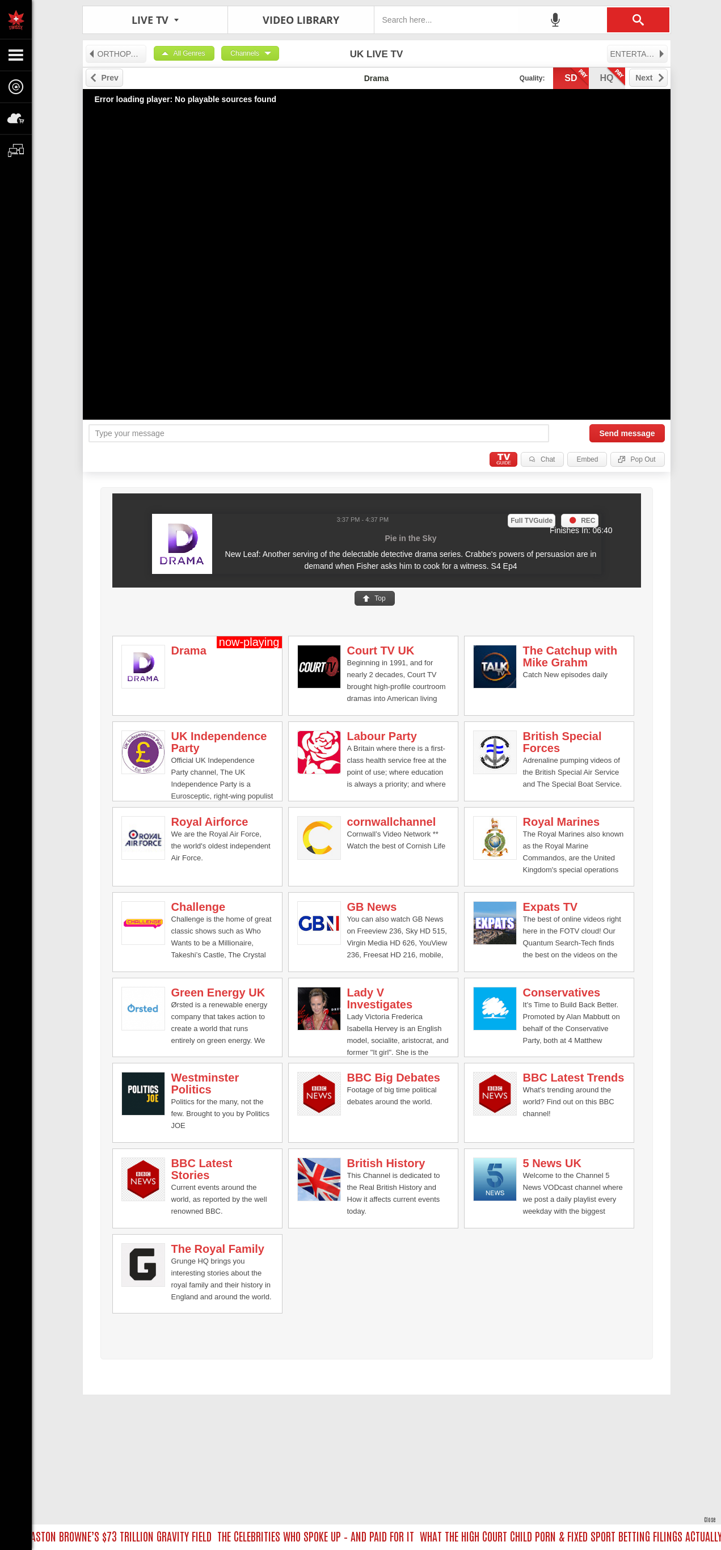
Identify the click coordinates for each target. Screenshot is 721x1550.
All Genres (189, 53)
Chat (548, 459)
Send (627, 433)
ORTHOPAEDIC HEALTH (117, 53)
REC (588, 521)
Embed (587, 459)
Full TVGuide (532, 521)
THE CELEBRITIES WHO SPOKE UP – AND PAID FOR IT (319, 1535)
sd (576, 77)
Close (709, 1519)
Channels (244, 53)
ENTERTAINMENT (639, 53)
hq (612, 77)
